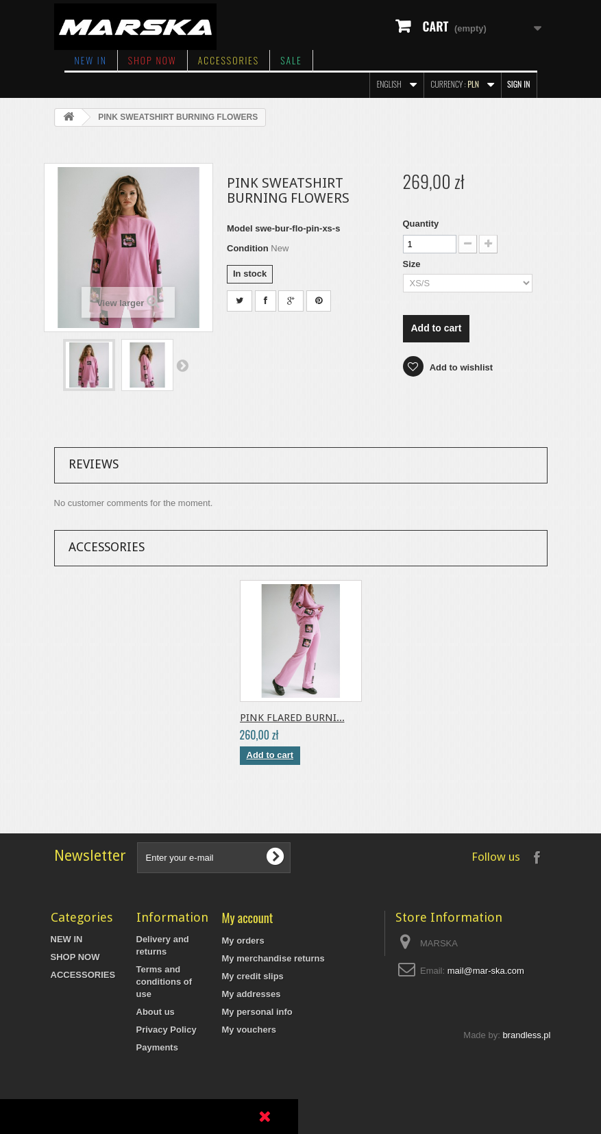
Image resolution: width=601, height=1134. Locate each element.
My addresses (251, 994)
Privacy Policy (166, 1029)
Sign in (518, 84)
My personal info (257, 1012)
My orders (243, 940)
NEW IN (91, 60)
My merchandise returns (273, 958)
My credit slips (253, 976)
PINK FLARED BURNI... (292, 717)
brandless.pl (526, 1124)
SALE (291, 60)
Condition (248, 248)
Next (182, 365)
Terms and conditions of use (164, 981)
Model (240, 228)
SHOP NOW (152, 60)
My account (247, 917)
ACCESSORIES (228, 60)
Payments (157, 1047)
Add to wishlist (460, 367)
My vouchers (249, 1029)
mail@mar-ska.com (485, 971)
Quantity (421, 223)
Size (413, 264)
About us (155, 1012)
